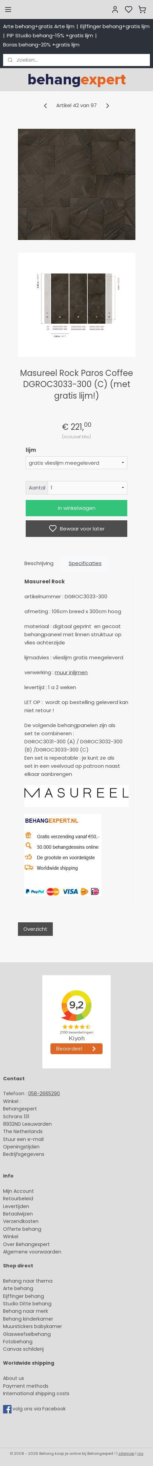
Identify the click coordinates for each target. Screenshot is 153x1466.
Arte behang (18, 1288)
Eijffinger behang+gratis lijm (115, 26)
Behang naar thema (27, 1281)
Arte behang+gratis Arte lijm (38, 26)
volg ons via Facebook (40, 1408)
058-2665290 (44, 1093)
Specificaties (85, 563)
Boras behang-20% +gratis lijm (41, 44)
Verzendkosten (21, 1221)
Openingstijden (21, 1146)
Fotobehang (17, 1341)
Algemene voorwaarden (32, 1251)
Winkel (10, 1236)
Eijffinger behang (23, 1296)
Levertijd (13, 1206)
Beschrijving (38, 563)
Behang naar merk (25, 1311)
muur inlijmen (71, 672)
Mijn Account (18, 1191)
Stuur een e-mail (24, 1139)
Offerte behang (22, 1229)
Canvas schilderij (23, 1349)
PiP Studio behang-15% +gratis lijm (50, 35)
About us (13, 1378)
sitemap (126, 1453)
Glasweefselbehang (27, 1334)
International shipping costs (36, 1393)
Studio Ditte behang (27, 1303)
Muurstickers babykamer (32, 1326)
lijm (31, 450)
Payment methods (25, 1386)
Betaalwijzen (18, 1213)
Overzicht (35, 928)
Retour (11, 1198)
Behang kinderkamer (28, 1319)
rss (140, 1453)
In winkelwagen (76, 507)
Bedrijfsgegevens (23, 1154)
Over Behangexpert (26, 1244)
